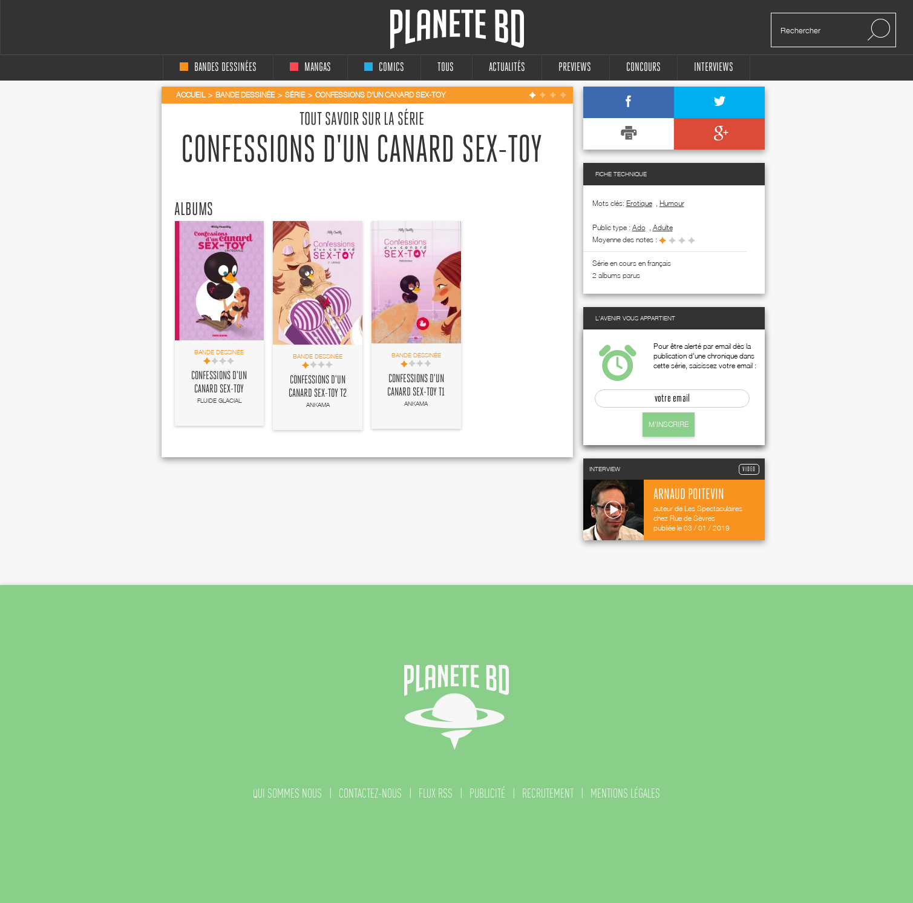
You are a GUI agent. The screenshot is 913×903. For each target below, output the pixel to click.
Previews (574, 67)
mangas (310, 67)
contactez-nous (370, 793)
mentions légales (625, 793)
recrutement (548, 793)
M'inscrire (669, 424)
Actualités (507, 67)
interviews (713, 67)
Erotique (639, 203)
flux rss (436, 793)
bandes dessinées (218, 67)
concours (643, 67)
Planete (457, 29)
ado (639, 227)
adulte (663, 227)
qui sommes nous (287, 793)
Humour (671, 203)
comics (384, 67)
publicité (487, 793)
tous (445, 67)
